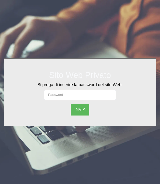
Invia (79, 109)
